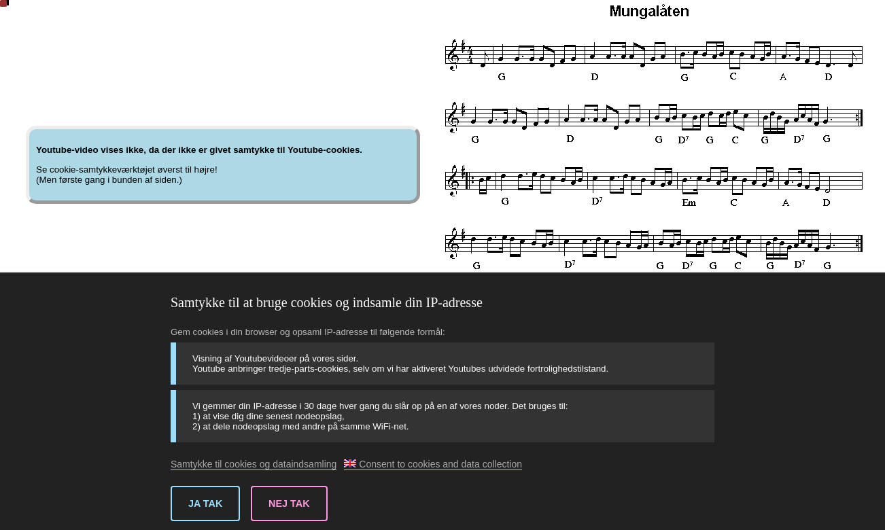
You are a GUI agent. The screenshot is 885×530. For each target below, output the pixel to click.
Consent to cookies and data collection (433, 464)
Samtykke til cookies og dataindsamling (253, 464)
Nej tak (289, 503)
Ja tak (205, 503)
